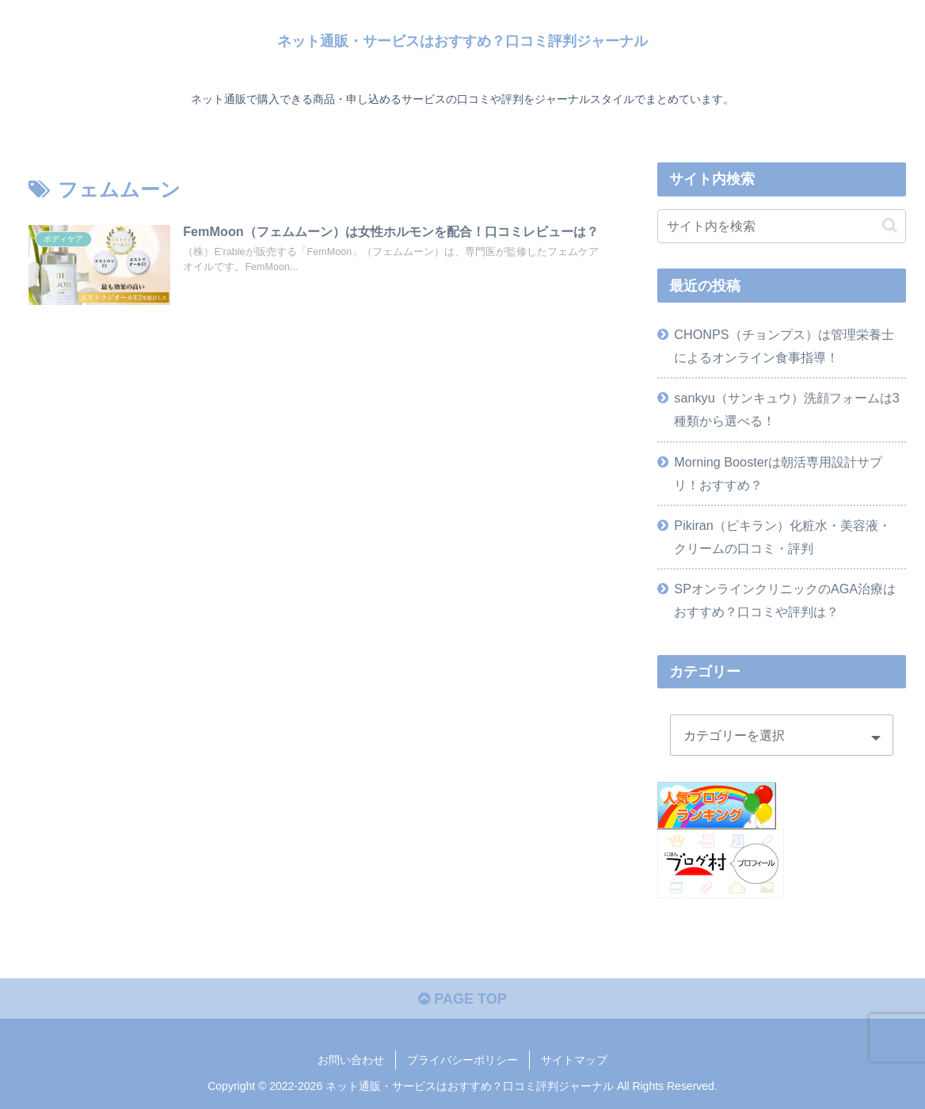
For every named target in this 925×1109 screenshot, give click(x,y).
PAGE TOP (462, 999)
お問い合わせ (351, 1060)
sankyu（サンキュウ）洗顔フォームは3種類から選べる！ (786, 409)
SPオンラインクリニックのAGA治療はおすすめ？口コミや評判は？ (785, 600)
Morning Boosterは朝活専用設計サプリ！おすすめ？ (778, 473)
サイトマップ (574, 1060)
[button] (890, 225)
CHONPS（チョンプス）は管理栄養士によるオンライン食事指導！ (783, 345)
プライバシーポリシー (462, 1060)
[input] (781, 226)
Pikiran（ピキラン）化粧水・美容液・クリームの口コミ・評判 (782, 536)
